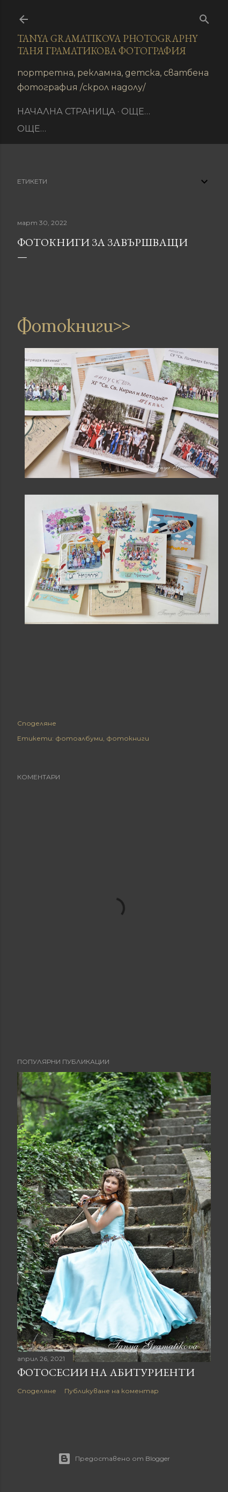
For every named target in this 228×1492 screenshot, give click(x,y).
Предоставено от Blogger (114, 1458)
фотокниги (127, 738)
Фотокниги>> (73, 326)
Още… (135, 111)
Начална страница (66, 111)
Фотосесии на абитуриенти (106, 1372)
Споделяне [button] (36, 723)
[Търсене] (204, 16)
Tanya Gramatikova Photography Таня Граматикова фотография (107, 44)
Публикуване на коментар (111, 1391)
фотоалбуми (79, 738)
